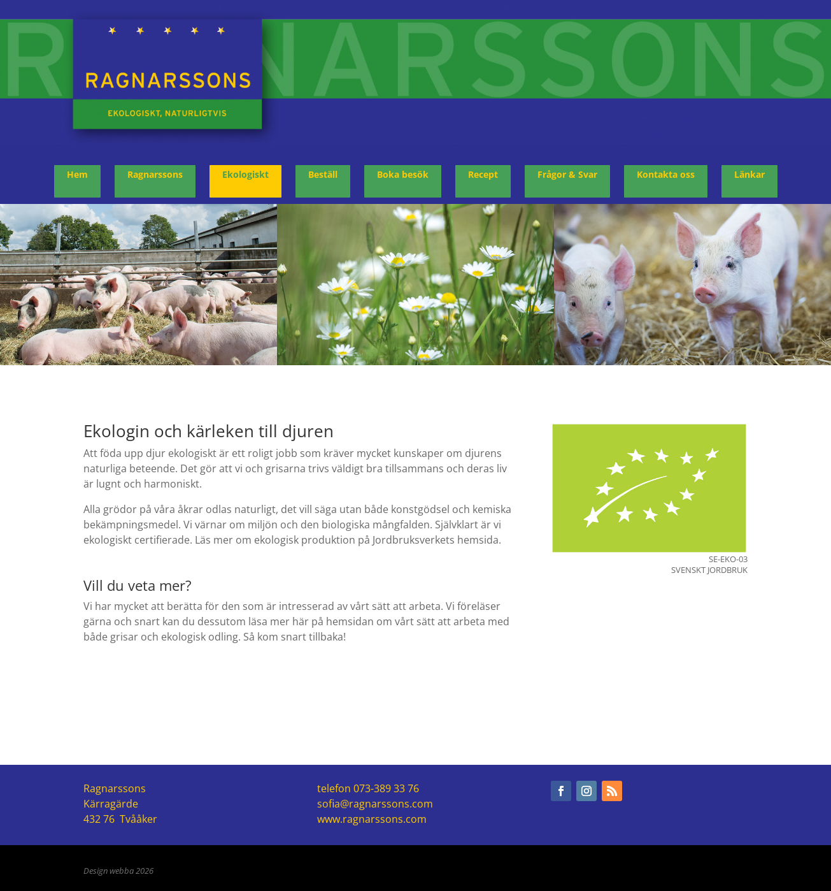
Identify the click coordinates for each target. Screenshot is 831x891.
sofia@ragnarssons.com (375, 804)
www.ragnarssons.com (372, 819)
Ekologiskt (245, 174)
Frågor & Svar (567, 174)
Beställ (322, 174)
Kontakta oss (666, 174)
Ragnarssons (155, 174)
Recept (483, 174)
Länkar (749, 174)
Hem (77, 174)
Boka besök (403, 174)
